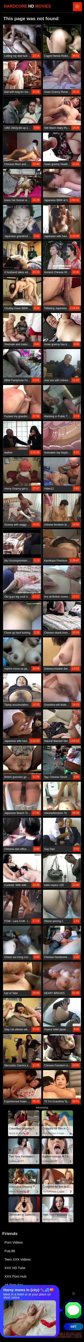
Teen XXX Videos (17, 1259)
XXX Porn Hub (15, 1276)
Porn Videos (13, 1242)
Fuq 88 (9, 1251)
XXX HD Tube (14, 1268)
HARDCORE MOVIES (27, 6)
